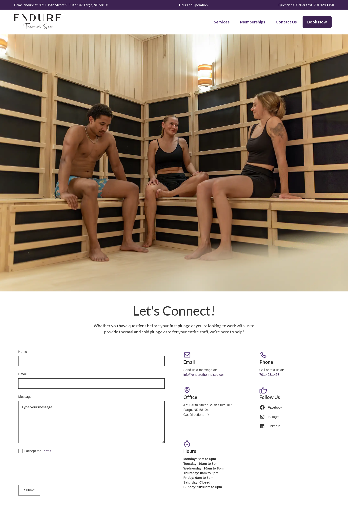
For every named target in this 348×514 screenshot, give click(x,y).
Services (222, 21)
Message (25, 397)
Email (22, 374)
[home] (37, 22)
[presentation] (53, 468)
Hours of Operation (193, 5)
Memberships (252, 21)
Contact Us (286, 21)
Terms (46, 451)
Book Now (317, 21)
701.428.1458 (324, 5)
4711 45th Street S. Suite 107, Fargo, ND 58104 (73, 5)
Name (22, 352)
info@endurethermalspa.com (204, 374)
